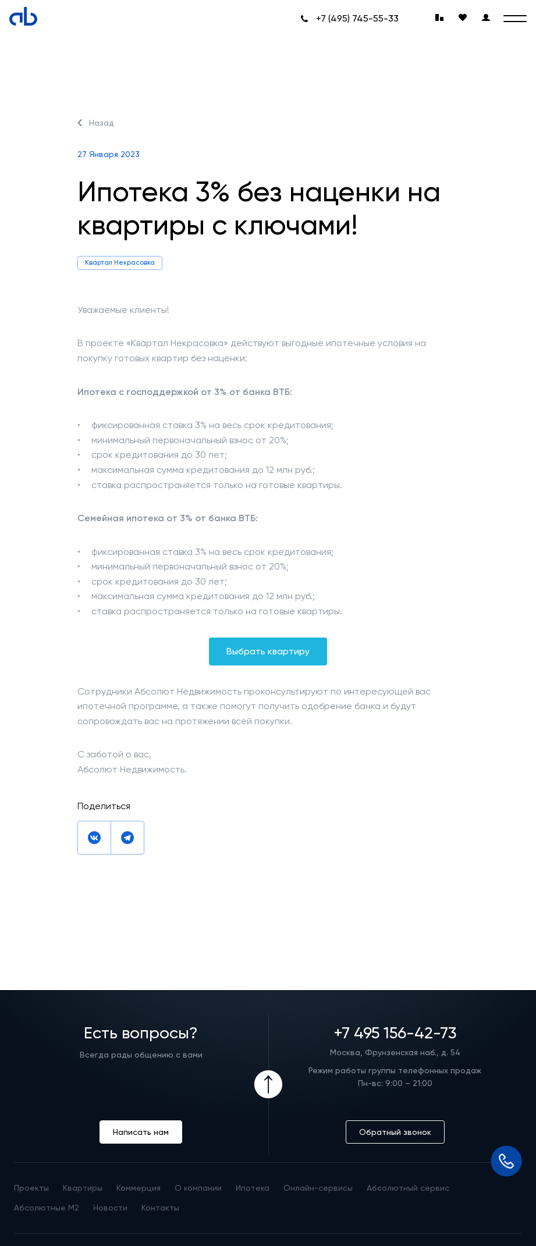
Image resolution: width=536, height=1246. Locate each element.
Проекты (31, 1187)
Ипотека (252, 1187)
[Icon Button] (268, 1084)
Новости (110, 1207)
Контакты (160, 1207)
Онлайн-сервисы (318, 1187)
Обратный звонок (395, 1132)
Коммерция (138, 1187)
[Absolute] (23, 16)
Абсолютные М (46, 1207)
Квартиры (82, 1187)
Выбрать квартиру (268, 651)
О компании (198, 1187)
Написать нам (141, 1132)
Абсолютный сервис (408, 1187)
